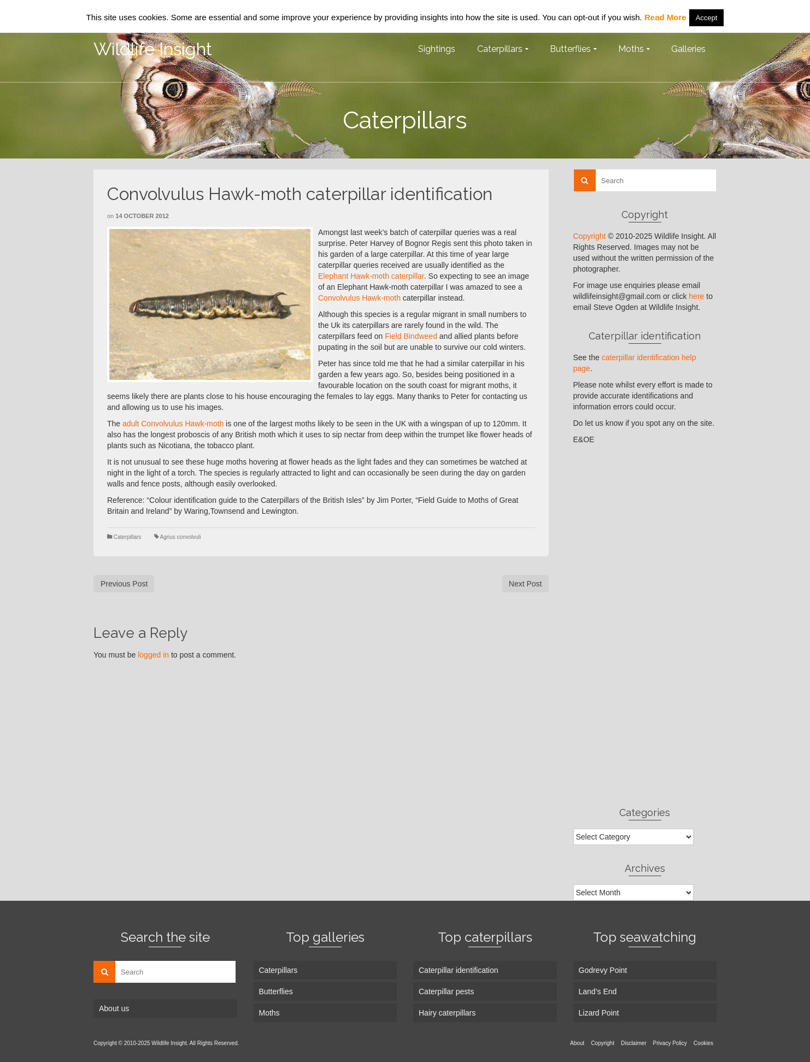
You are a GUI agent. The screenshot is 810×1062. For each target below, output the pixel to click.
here (696, 296)
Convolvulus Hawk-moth (359, 298)
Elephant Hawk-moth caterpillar (371, 276)
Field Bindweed (411, 336)
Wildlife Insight (152, 49)
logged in (153, 654)
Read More (665, 17)
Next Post (525, 583)
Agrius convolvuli (180, 537)
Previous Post (124, 583)
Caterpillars (128, 537)
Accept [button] (707, 18)
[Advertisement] (645, 625)
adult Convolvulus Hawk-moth (173, 423)
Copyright (589, 236)
